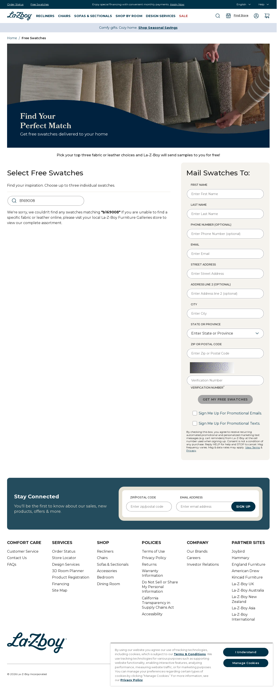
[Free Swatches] (40, 4)
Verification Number (207, 387)
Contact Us (17, 558)
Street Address (203, 264)
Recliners (105, 551)
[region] (191, 664)
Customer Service (23, 551)
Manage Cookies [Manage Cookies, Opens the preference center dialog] (245, 663)
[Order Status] (15, 4)
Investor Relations (203, 564)
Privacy (191, 450)
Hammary (240, 558)
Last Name (199, 204)
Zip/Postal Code (143, 497)
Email (195, 244)
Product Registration (70, 577)
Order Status (63, 551)
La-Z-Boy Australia (248, 590)
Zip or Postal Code (206, 344)
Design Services (65, 564)
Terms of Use (153, 551)
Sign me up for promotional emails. (230, 413)
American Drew (245, 571)
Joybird (238, 551)
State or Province (206, 324)
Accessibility (152, 614)
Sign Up (243, 507)
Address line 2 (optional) (211, 284)
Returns (149, 564)
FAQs (11, 564)
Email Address (191, 497)
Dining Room (108, 584)
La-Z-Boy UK (243, 584)
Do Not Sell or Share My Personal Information (160, 587)
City (194, 304)
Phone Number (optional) (211, 224)
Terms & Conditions (190, 654)
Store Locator (64, 558)
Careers (193, 558)
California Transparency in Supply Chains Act (158, 603)
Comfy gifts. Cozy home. (138, 28)
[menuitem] (20, 16)
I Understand (245, 652)
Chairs (102, 558)
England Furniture (248, 564)
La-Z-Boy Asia (243, 608)
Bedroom (105, 577)
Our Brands (197, 551)
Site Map (59, 590)
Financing (60, 584)
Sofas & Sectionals (112, 564)
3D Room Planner (68, 571)
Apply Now (177, 4)
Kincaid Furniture (247, 577)
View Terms (252, 447)
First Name (199, 184)
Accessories (107, 571)
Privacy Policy (154, 558)
